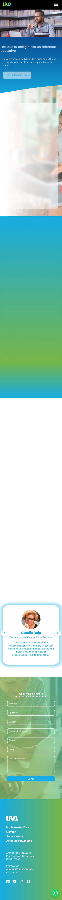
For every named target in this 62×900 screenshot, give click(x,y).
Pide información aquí (17, 78)
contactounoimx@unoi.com (19, 869)
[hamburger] (56, 4)
